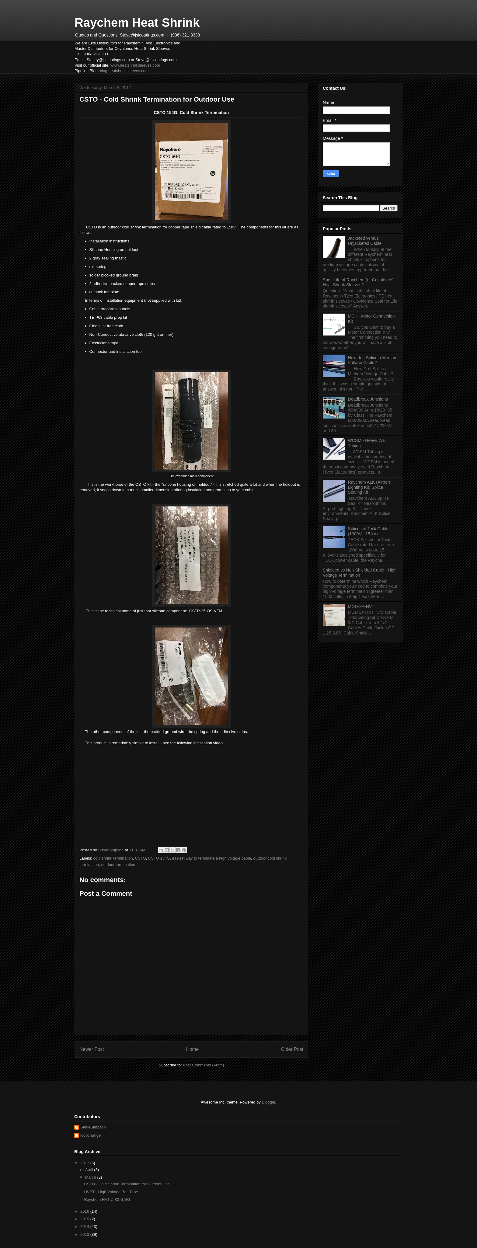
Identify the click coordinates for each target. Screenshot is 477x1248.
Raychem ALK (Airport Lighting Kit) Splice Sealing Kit (369, 487)
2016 (85, 1211)
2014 (85, 1226)
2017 (85, 1163)
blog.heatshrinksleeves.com (124, 70)
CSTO (140, 858)
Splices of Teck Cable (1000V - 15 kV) (368, 531)
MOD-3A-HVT (361, 606)
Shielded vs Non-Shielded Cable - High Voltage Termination (360, 573)
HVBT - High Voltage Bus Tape (111, 1192)
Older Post (292, 1049)
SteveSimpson (93, 1127)
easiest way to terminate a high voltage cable (211, 858)
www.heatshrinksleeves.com (135, 65)
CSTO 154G (159, 858)
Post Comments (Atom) (203, 1065)
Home (192, 1049)
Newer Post (91, 1049)
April (89, 1169)
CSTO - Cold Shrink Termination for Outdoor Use (126, 1184)
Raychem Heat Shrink (137, 22)
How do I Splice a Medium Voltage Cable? (373, 360)
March (91, 1177)
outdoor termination (118, 864)
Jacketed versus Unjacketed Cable (365, 241)
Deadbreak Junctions (368, 399)
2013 (85, 1234)
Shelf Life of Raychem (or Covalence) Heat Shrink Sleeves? (358, 282)
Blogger (268, 1102)
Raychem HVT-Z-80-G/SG (107, 1199)
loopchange (90, 1135)
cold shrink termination (113, 858)
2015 (85, 1219)
